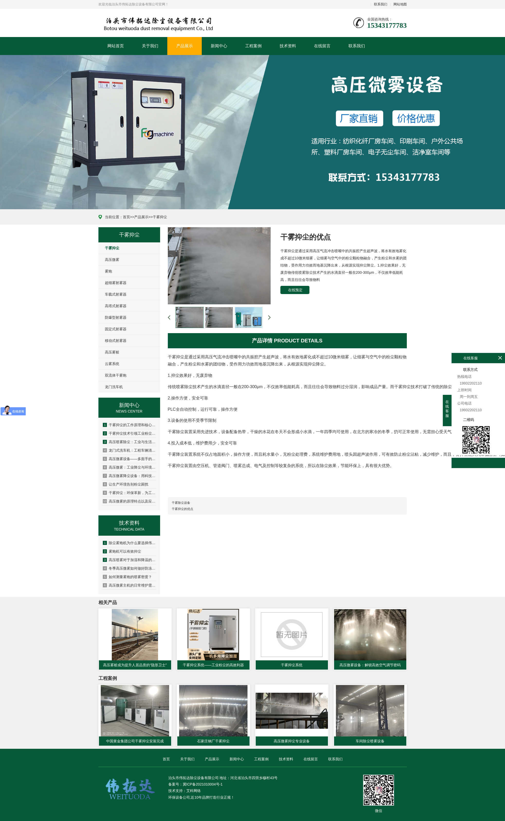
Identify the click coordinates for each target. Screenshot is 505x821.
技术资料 (288, 46)
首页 (126, 217)
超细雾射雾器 (115, 283)
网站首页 (115, 46)
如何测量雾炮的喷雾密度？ (127, 577)
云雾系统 (112, 364)
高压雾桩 (112, 352)
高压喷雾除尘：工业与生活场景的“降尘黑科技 (129, 442)
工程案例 (253, 46)
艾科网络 (193, 791)
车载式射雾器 (115, 294)
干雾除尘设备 (181, 503)
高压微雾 (112, 260)
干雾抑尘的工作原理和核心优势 (129, 425)
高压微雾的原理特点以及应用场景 (129, 501)
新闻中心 (219, 46)
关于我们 (150, 46)
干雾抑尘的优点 (182, 509)
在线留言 (322, 46)
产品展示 (184, 46)
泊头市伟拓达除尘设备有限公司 (129, 23)
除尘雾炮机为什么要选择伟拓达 (129, 543)
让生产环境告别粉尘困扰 (125, 484)
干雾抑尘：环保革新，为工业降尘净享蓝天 (129, 493)
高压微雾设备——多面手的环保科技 (129, 459)
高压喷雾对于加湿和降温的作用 (129, 560)
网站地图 (400, 4)
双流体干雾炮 (115, 375)
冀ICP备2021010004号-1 (203, 784)
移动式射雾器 (115, 341)
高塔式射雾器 (115, 306)
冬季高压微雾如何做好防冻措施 (129, 568)
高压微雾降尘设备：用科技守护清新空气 (129, 476)
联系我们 (380, 4)
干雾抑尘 (160, 217)
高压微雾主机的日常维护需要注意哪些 (129, 585)
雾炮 (108, 271)
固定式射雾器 (115, 329)
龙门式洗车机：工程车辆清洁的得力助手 (129, 450)
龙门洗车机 (114, 387)
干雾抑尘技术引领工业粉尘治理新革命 (129, 433)
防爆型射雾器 (115, 317)
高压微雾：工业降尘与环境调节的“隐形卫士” (129, 467)
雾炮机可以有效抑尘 (122, 551)
